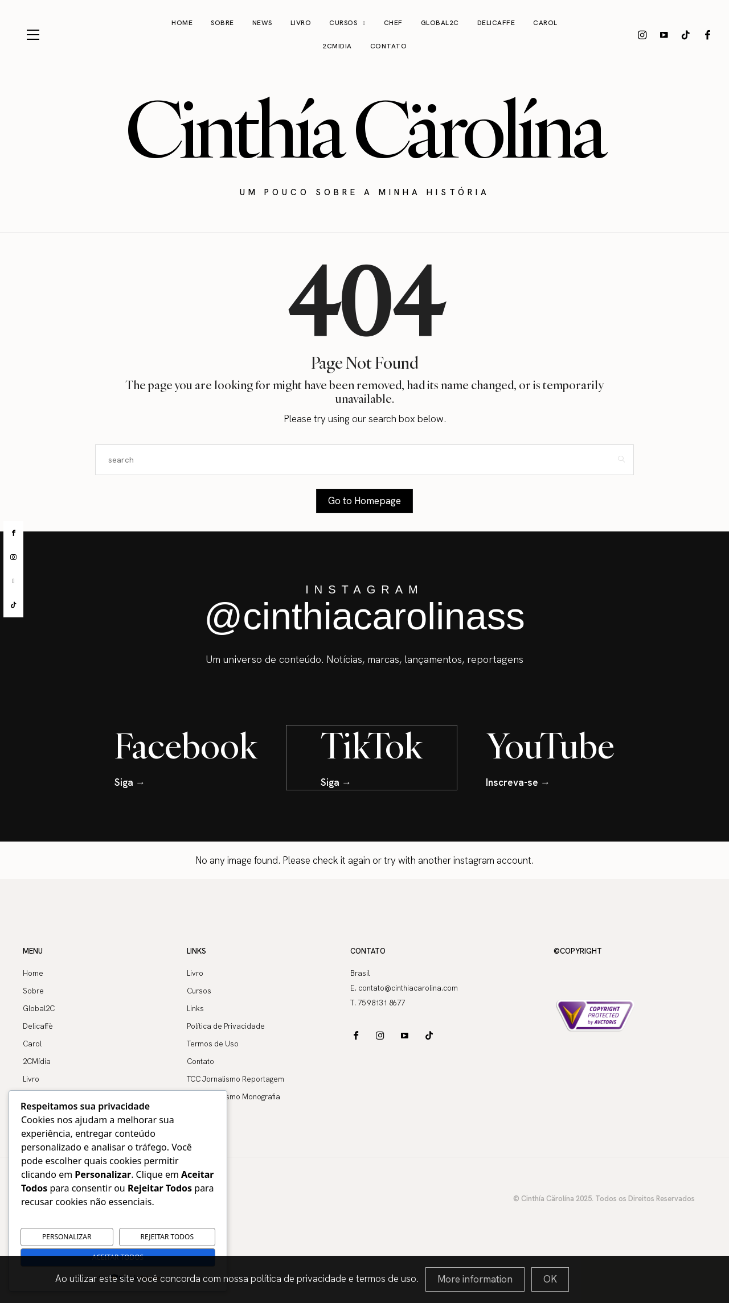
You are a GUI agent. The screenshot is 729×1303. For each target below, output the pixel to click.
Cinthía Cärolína (364, 128)
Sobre (222, 22)
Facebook (185, 745)
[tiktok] (13, 605)
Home (182, 22)
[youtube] (13, 581)
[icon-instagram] (642, 34)
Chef (393, 22)
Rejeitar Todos (167, 1237)
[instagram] (13, 558)
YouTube (550, 745)
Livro (301, 22)
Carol (545, 22)
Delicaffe (496, 22)
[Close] (550, 1279)
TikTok (372, 745)
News (262, 22)
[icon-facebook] (707, 34)
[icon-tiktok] (685, 34)
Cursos (343, 22)
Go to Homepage (364, 500)
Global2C (440, 22)
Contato (388, 46)
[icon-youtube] (664, 34)
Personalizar (67, 1237)
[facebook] (13, 533)
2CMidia (337, 46)
